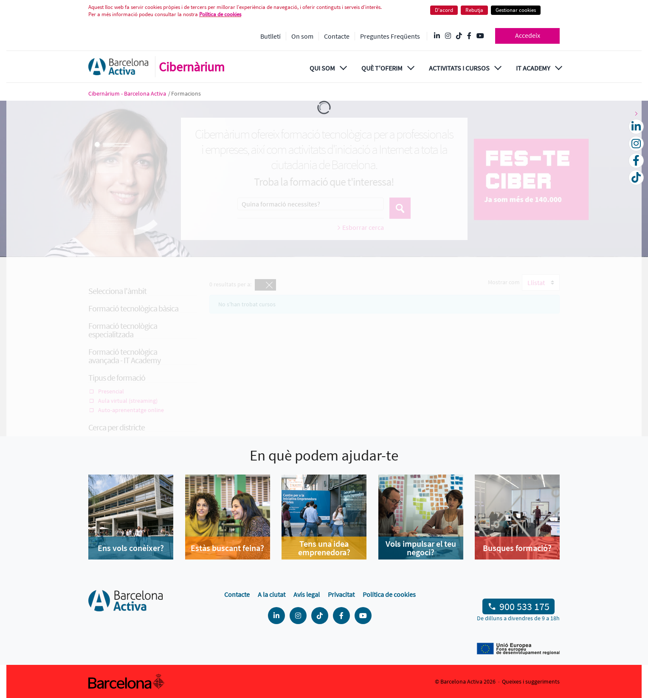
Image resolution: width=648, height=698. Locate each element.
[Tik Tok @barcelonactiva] (459, 36)
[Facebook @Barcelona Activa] (469, 36)
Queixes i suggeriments (531, 681)
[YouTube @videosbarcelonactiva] (480, 36)
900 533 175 (524, 606)
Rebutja (474, 10)
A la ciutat (271, 594)
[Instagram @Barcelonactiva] (448, 36)
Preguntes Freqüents (390, 36)
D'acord (444, 10)
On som (302, 36)
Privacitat (341, 594)
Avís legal (306, 594)
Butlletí (270, 36)
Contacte (336, 36)
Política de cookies (220, 14)
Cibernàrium (192, 67)
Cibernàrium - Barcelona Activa (127, 93)
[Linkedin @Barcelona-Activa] (437, 36)
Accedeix (527, 35)
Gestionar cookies (516, 10)
